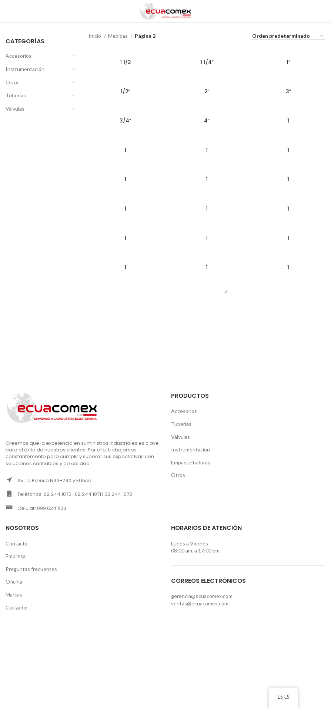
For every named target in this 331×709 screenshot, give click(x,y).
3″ (288, 91)
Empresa (16, 556)
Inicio (95, 36)
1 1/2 (125, 62)
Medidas (118, 36)
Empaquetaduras (190, 462)
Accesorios (18, 56)
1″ (288, 62)
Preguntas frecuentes (31, 569)
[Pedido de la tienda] (288, 36)
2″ (207, 91)
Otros (13, 82)
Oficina (14, 581)
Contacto (17, 543)
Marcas (14, 594)
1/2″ (125, 91)
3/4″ (125, 120)
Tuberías (16, 95)
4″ (207, 120)
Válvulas (15, 108)
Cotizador (17, 607)
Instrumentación (25, 69)
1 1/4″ (207, 62)
